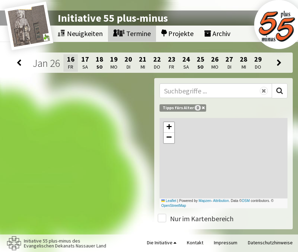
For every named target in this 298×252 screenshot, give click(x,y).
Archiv (217, 33)
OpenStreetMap (173, 206)
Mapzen (205, 201)
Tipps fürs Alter (184, 108)
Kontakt (195, 242)
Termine (132, 33)
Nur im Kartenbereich (201, 218)
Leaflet (168, 201)
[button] (169, 127)
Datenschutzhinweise (270, 242)
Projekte (177, 33)
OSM (246, 201)
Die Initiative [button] (161, 242)
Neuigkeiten (80, 33)
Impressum (225, 242)
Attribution (221, 201)
